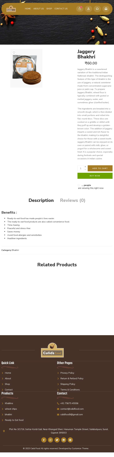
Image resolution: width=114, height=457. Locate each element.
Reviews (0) (73, 200)
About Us (38, 8)
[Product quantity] (80, 168)
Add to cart (100, 168)
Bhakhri (61, 21)
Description (41, 200)
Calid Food (35, 448)
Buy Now (95, 176)
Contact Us (61, 8)
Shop (49, 8)
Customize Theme (80, 448)
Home (28, 8)
